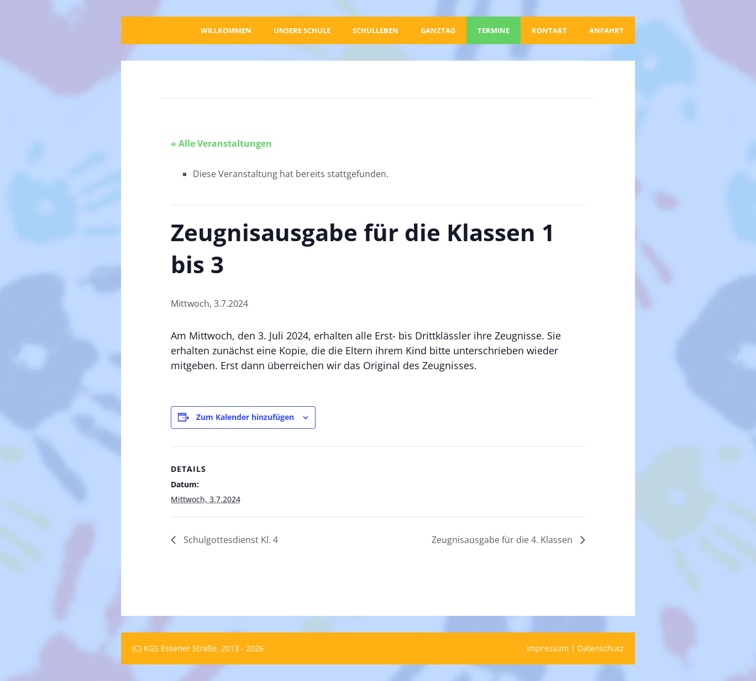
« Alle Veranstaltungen (221, 143)
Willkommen (226, 30)
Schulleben (375, 30)
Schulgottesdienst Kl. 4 (229, 540)
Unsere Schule (302, 30)
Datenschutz (601, 648)
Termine (493, 30)
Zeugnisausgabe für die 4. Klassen (503, 540)
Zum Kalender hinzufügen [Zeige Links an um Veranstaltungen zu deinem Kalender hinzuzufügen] (245, 417)
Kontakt (549, 30)
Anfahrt (606, 30)
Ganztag (438, 30)
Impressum (548, 648)
